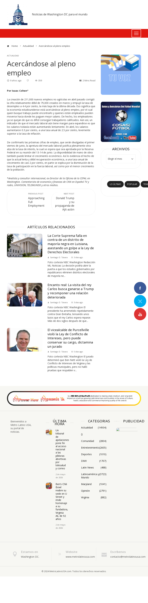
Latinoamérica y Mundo (93, 476)
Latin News (93, 467)
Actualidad (13, 56)
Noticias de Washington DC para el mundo (60, 14)
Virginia (93, 497)
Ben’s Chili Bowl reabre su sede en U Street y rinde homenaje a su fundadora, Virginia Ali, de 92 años (62, 501)
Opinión (93, 490)
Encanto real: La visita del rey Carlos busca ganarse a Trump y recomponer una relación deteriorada (71, 291)
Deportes (93, 454)
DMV (93, 461)
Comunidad (93, 441)
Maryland (93, 484)
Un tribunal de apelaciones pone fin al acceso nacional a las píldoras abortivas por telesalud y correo (62, 449)
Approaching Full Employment (38, 200)
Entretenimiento (93, 447)
